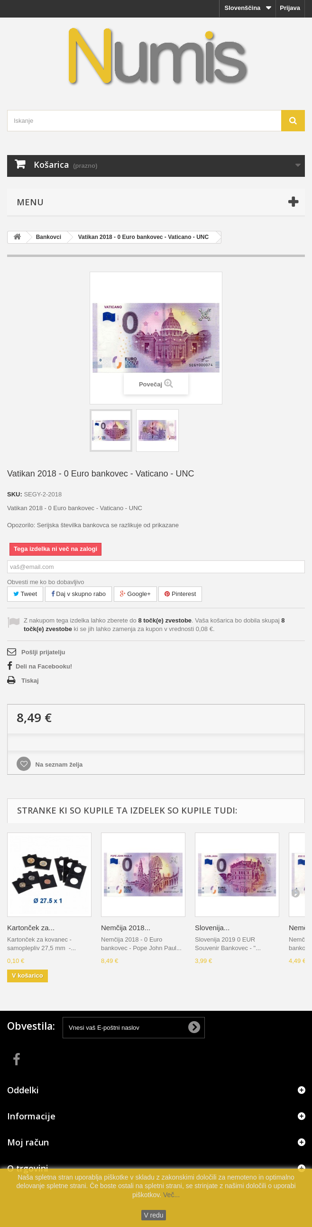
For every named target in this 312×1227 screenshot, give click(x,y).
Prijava (290, 7)
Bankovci (48, 237)
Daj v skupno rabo (78, 593)
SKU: (14, 494)
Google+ (135, 593)
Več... (170, 1195)
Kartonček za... (31, 928)
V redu (153, 1215)
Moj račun (28, 1142)
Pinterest (180, 593)
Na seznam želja (58, 764)
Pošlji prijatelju (43, 652)
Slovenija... (212, 928)
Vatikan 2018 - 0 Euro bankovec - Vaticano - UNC (143, 237)
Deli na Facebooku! (44, 666)
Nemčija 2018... (125, 928)
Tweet (25, 593)
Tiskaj (30, 680)
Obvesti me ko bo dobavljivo (45, 582)
